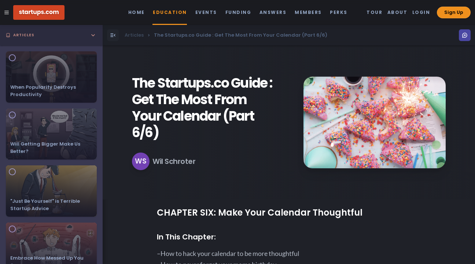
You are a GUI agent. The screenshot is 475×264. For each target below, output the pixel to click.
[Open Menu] (113, 35)
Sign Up (453, 12)
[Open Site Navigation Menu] (6, 12)
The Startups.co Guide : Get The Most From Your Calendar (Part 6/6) (202, 108)
